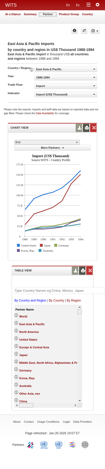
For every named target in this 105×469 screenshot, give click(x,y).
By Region (74, 300)
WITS (11, 5)
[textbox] (59, 290)
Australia (25, 385)
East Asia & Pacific (32, 324)
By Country (56, 300)
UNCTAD (45, 444)
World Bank (86, 444)
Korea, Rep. (27, 378)
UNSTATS (59, 444)
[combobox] (47, 142)
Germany (25, 370)
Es (78, 5)
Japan (23, 355)
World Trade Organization (72, 444)
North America (29, 331)
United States (28, 339)
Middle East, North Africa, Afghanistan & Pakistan (52, 362)
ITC (31, 444)
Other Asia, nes (29, 393)
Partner (48, 14)
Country (87, 14)
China (23, 401)
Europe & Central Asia (34, 347)
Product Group (69, 14)
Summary (30, 14)
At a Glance (13, 14)
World (23, 316)
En (68, 5)
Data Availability (45, 113)
